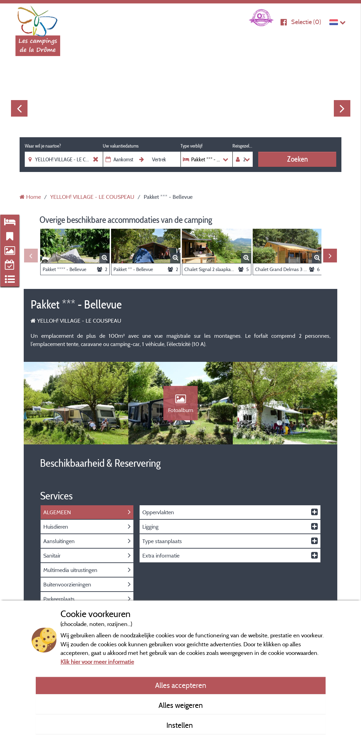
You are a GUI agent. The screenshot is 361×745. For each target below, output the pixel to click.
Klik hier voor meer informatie (97, 661)
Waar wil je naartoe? (43, 146)
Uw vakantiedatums (121, 146)
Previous (19, 108)
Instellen (180, 725)
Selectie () (306, 22)
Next (342, 108)
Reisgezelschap (242, 146)
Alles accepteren (180, 685)
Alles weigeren (180, 705)
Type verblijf (191, 146)
